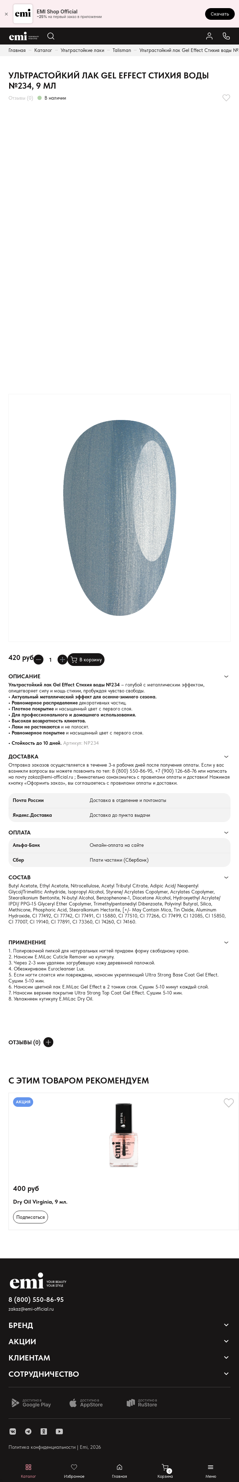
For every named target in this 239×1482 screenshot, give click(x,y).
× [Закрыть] (6, 14)
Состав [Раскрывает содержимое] (19, 877)
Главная (17, 50)
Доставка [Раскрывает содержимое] (23, 756)
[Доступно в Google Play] (31, 1403)
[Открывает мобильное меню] (211, 1471)
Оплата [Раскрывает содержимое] (19, 832)
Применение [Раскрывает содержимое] (27, 942)
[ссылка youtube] (59, 1431)
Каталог (43, 50)
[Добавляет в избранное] (226, 98)
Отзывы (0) (20, 98)
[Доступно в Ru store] (146, 1403)
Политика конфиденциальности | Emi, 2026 (54, 1447)
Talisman (122, 50)
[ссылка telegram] (28, 1431)
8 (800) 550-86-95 (132, 771)
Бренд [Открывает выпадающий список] (20, 1325)
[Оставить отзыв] (48, 1042)
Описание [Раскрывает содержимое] (24, 676)
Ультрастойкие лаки (82, 50)
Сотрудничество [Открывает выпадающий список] (43, 1373)
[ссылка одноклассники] (44, 1431)
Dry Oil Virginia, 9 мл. (40, 1201)
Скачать (220, 14)
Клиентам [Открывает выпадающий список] (29, 1357)
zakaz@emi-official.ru (50, 777)
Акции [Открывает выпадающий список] (22, 1341)
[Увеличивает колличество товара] (62, 660)
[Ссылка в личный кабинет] (209, 36)
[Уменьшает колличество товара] (38, 660)
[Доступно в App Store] (88, 1403)
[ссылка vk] (12, 1431)
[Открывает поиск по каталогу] (51, 36)
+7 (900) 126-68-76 (176, 771)
